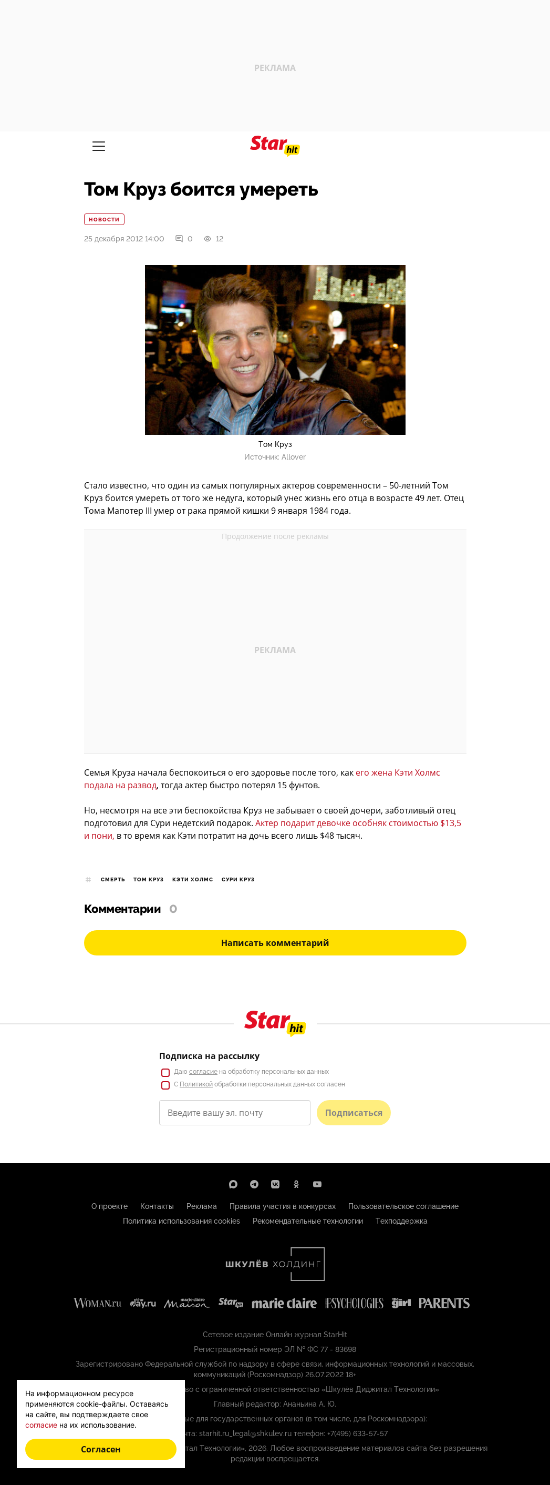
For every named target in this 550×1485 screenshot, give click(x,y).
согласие (203, 1071)
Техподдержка (402, 1221)
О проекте (109, 1206)
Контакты (157, 1206)
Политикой (196, 1084)
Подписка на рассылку (209, 1056)
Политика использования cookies (181, 1221)
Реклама (201, 1206)
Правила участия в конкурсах (283, 1206)
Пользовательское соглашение (403, 1206)
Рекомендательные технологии (308, 1221)
